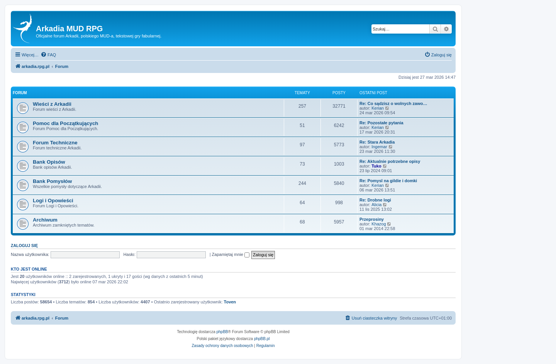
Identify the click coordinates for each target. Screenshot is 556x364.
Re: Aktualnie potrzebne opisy (389, 161)
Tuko (376, 166)
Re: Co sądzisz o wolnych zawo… (393, 103)
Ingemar (379, 146)
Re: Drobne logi (375, 200)
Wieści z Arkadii (52, 104)
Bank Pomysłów (52, 181)
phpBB (222, 332)
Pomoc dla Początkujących (65, 123)
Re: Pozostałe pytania (381, 122)
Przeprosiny (371, 219)
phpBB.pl (262, 339)
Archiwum (45, 220)
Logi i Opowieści (53, 200)
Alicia (376, 204)
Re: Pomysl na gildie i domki (388, 180)
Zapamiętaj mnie (230, 254)
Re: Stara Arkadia (377, 142)
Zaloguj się (24, 245)
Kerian (377, 108)
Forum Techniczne (55, 143)
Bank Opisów (49, 162)
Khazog (378, 224)
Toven (230, 302)
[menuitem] (48, 54)
